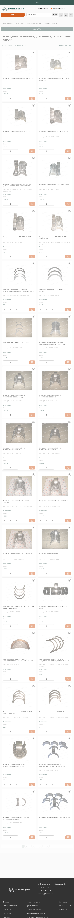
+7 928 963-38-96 (43, 9)
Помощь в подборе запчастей (37, 917)
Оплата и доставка (10, 906)
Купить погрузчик (33, 906)
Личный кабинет (65, 906)
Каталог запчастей (33, 902)
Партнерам (7, 913)
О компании (7, 902)
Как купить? (63, 902)
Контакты (6, 917)
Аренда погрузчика (33, 909)
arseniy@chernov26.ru (47, 894)
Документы (7, 909)
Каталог (11, 23)
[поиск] (54, 14)
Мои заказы (63, 909)
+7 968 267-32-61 (59, 9)
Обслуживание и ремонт (35, 913)
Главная (4, 23)
